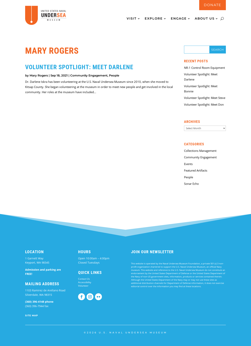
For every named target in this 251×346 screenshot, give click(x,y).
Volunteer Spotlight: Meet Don (204, 104)
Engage (179, 18)
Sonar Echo (191, 184)
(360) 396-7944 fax (36, 306)
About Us (205, 18)
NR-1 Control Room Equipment (204, 68)
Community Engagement (88, 75)
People (114, 75)
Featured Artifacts (195, 170)
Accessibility (84, 282)
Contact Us (84, 278)
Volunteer (83, 285)
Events (188, 164)
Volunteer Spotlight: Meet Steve (204, 98)
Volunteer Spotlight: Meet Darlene (79, 67)
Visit (132, 18)
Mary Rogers (39, 75)
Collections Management (200, 151)
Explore (154, 18)
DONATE (212, 5)
